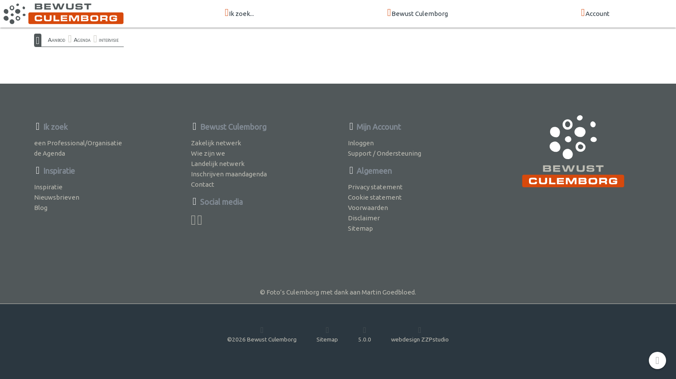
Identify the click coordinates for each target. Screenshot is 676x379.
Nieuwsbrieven (56, 197)
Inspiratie (48, 187)
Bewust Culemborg (417, 13)
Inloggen (361, 143)
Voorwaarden (368, 207)
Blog (40, 207)
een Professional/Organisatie (78, 143)
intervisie (109, 39)
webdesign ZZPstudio (420, 334)
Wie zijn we (208, 153)
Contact (202, 184)
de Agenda (49, 153)
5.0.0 (364, 334)
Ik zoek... (239, 13)
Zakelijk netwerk (216, 143)
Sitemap (360, 228)
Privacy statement (375, 187)
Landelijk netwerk (217, 163)
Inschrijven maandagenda (229, 174)
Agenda (82, 39)
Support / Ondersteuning (384, 153)
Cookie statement (375, 197)
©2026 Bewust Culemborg (262, 334)
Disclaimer (364, 218)
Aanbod (56, 39)
